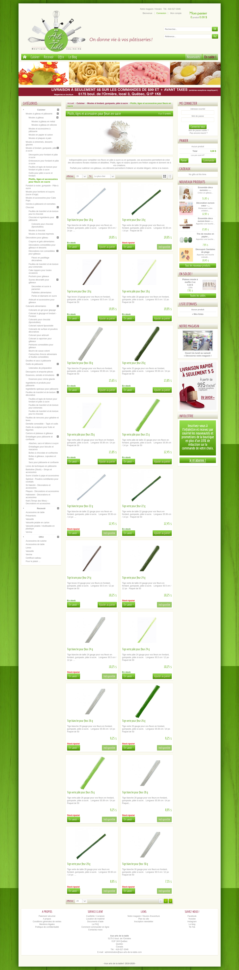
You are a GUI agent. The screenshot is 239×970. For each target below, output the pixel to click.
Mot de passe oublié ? (198, 130)
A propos (47, 919)
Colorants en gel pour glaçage (42, 310)
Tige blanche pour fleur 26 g (80, 720)
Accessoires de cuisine (36, 541)
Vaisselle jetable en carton (37, 522)
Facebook (192, 916)
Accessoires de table (35, 512)
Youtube (192, 919)
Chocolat (30, 207)
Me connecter (188, 103)
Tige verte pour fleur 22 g (133, 506)
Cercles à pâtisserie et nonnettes (41, 204)
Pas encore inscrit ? (198, 133)
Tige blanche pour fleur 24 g (80, 649)
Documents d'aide (95, 921)
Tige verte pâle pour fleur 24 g (136, 649)
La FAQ (95, 924)
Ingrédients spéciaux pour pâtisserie (42, 389)
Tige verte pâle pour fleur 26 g (81, 792)
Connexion (161, 13)
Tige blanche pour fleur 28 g (135, 792)
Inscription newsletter (143, 921)
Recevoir (49, 57)
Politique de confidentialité (47, 927)
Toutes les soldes (198, 295)
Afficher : (71, 176)
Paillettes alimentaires (41, 292)
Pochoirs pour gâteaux (39, 276)
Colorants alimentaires (36, 306)
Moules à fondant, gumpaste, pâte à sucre (107, 103)
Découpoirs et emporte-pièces (39, 372)
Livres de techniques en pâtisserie (41, 466)
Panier (183, 140)
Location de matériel (95, 919)
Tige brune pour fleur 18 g (79, 291)
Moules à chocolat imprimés (41, 234)
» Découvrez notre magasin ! (197, 356)
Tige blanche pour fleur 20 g (80, 363)
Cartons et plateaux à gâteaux (39, 433)
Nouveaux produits (192, 182)
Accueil (70, 103)
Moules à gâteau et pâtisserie (39, 114)
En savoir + (73, 247)
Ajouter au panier (107, 247)
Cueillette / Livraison (95, 916)
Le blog (192, 924)
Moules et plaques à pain (40, 138)
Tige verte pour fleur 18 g (133, 220)
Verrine (29, 532)
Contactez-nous (95, 930)
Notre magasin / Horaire (151, 9)
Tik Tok (192, 927)
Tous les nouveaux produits (197, 265)
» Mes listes (197, 314)
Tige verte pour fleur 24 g (133, 577)
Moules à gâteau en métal (43, 121)
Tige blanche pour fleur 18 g (80, 220)
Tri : (90, 176)
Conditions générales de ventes (47, 921)
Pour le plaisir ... (33, 561)
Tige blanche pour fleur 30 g (135, 864)
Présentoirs (31, 516)
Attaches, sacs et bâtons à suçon (44, 443)
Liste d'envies (188, 304)
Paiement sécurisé (47, 916)
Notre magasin (189, 326)
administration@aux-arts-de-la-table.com (123, 952)
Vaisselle (30, 519)
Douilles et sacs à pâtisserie (38, 361)
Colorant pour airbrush (39, 335)
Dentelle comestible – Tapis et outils (42, 424)
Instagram (192, 921)
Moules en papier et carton (41, 135)
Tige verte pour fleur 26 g (133, 720)
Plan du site (143, 919)
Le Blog (72, 57)
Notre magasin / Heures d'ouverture (144, 916)
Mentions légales (47, 924)
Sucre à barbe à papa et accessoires (42, 475)
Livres (28, 548)
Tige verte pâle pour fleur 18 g (136, 291)
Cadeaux (184, 169)
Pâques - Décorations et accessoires (42, 491)
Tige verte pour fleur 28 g (78, 864)
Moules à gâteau (36, 117)
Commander (209, 160)
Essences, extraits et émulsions (40, 375)
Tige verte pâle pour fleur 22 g (136, 434)
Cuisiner (35, 57)
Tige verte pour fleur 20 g (133, 363)
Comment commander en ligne (95, 927)
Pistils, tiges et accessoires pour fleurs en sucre (43, 180)
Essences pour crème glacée (42, 379)
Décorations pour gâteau (37, 237)
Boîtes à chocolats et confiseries (43, 453)
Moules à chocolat (37, 230)
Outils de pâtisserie (34, 364)
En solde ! (210, 57)
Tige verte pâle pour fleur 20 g (81, 434)
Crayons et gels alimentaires (41, 241)
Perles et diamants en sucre (44, 296)
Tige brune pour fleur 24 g (79, 577)
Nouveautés (193, 57)
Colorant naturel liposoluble (41, 326)
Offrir (61, 57)
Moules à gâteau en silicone (44, 125)
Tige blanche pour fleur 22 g (80, 506)
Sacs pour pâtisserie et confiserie (44, 462)
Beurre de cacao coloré (39, 351)
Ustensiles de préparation (40, 368)
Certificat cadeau (33, 558)
